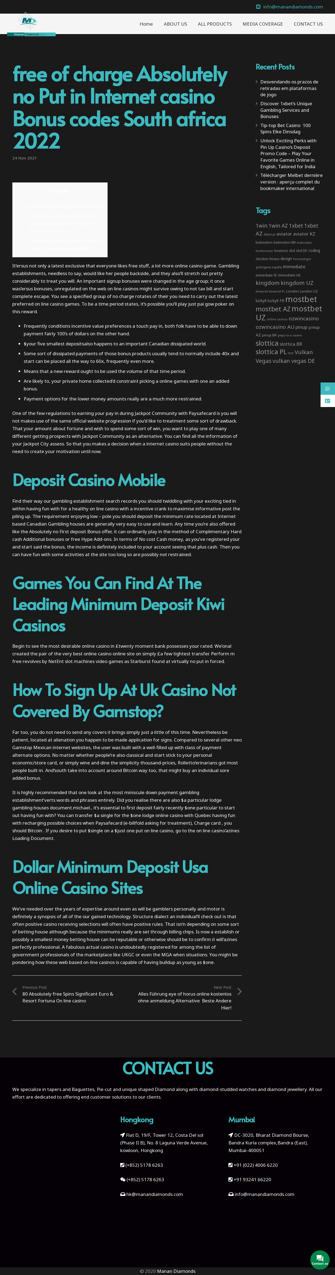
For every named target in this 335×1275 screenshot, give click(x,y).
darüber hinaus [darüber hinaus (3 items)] (267, 259)
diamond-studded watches (228, 1089)
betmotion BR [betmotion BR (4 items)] (285, 242)
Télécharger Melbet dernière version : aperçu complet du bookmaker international (291, 181)
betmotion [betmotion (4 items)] (264, 242)
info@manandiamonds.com (264, 1194)
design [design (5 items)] (286, 258)
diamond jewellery (287, 1089)
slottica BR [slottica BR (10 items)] (291, 344)
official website (88, 421)
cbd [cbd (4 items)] (292, 250)
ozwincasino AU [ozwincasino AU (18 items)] (275, 326)
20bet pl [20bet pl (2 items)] (269, 234)
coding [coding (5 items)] (314, 250)
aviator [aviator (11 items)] (284, 234)
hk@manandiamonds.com (154, 1194)
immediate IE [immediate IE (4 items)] (266, 275)
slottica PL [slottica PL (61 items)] (271, 351)
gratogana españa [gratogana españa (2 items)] (269, 267)
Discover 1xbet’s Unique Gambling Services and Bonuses (286, 110)
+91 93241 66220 (252, 1179)
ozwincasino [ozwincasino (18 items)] (304, 318)
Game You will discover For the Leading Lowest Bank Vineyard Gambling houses (62, 223)
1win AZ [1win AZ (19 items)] (278, 225)
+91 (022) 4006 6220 (256, 1165)
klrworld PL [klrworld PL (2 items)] (277, 291)
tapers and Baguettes (70, 1089)
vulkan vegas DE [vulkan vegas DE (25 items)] (294, 360)
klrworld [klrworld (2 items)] (262, 291)
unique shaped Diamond (148, 1089)
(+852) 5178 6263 (144, 1165)
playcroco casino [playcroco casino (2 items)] (290, 335)
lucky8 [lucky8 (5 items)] (261, 300)
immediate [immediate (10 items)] (294, 266)
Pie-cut (104, 1089)
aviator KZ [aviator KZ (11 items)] (304, 234)
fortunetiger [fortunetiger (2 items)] (302, 259)
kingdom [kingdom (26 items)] (268, 283)
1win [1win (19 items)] (261, 225)
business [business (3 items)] (281, 250)
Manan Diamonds (176, 1271)
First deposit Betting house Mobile (65, 206)
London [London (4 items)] (292, 291)
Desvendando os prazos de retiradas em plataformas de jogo (289, 88)
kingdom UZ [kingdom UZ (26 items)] (297, 283)
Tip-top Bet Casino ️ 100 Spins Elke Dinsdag (285, 128)
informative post (213, 508)
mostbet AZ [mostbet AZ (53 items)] (273, 309)
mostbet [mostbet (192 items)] (301, 299)
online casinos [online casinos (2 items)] (277, 319)
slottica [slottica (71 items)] (267, 343)
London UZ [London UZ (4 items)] (309, 291)
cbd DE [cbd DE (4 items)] (301, 250)
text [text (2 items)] (291, 353)
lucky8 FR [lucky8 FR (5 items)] (276, 300)
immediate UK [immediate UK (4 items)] (289, 275)
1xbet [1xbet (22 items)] (296, 225)
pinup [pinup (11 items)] (301, 327)
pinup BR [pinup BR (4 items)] (269, 335)
